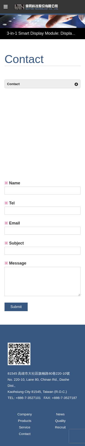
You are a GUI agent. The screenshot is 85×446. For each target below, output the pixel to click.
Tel (10, 203)
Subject (14, 243)
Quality (60, 421)
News (60, 414)
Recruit (60, 427)
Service (24, 427)
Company (24, 414)
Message (15, 263)
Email (12, 223)
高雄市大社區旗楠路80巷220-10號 (44, 373)
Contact (25, 434)
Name (12, 183)
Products (24, 421)
